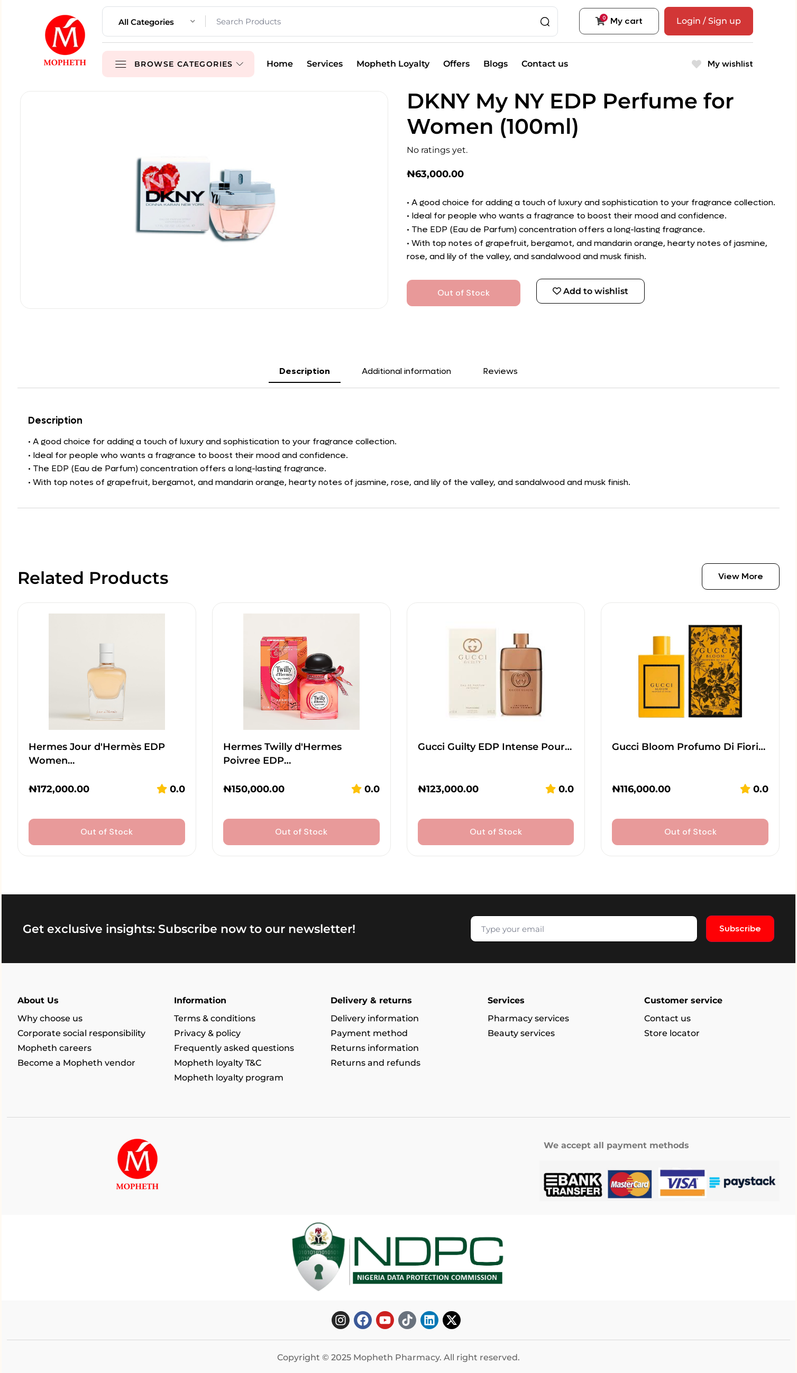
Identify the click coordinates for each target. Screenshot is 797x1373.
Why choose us (50, 1018)
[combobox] (157, 21)
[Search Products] (379, 21)
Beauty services (521, 1033)
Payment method (369, 1033)
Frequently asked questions (234, 1048)
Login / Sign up (708, 21)
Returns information (375, 1048)
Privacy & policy (207, 1033)
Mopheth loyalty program (228, 1078)
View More (740, 576)
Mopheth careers (54, 1048)
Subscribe (740, 928)
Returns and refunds (375, 1063)
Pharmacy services (528, 1018)
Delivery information (375, 1018)
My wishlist (722, 63)
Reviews (500, 371)
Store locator (672, 1033)
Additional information (406, 371)
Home (280, 64)
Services (325, 64)
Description (304, 371)
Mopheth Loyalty (392, 64)
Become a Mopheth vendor (76, 1063)
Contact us (544, 64)
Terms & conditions (214, 1018)
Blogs (495, 64)
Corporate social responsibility (81, 1033)
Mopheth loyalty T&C (217, 1063)
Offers (456, 64)
